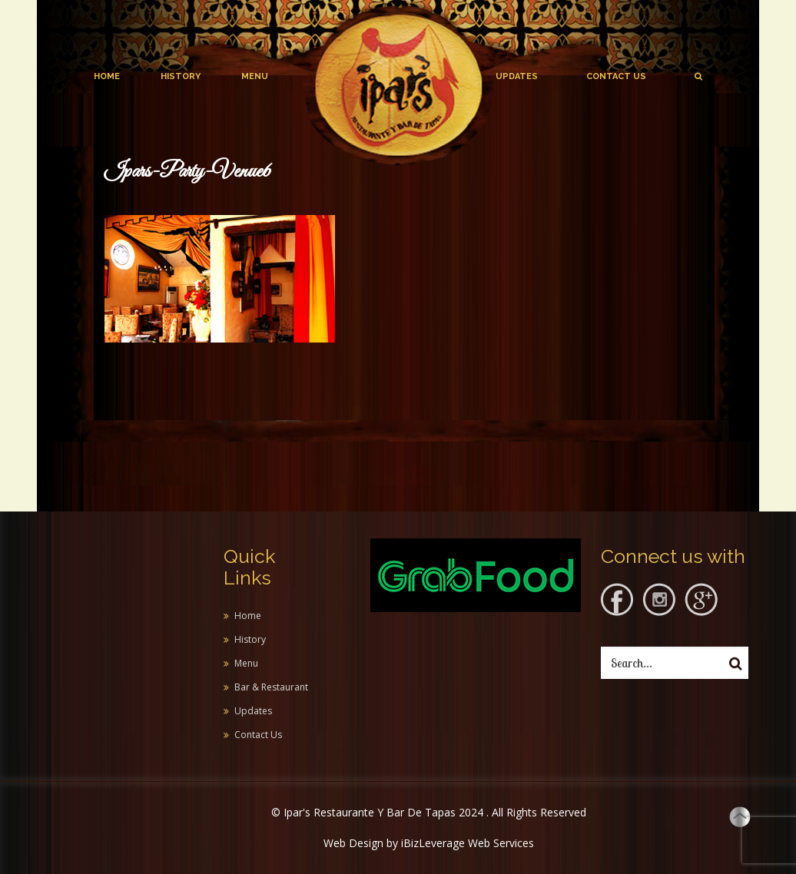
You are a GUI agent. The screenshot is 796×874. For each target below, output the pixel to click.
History (181, 76)
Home (107, 76)
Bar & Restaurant (271, 687)
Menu (254, 76)
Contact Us (616, 76)
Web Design (353, 843)
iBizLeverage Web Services (467, 843)
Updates (517, 76)
